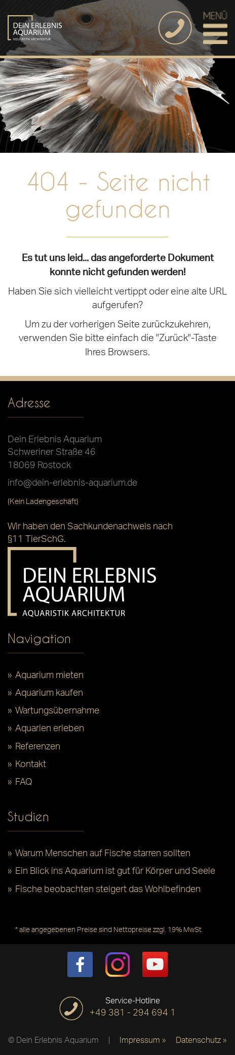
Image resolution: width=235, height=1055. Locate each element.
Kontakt (30, 767)
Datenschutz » (201, 1041)
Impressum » (143, 1041)
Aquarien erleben (49, 731)
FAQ (23, 784)
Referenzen (37, 749)
